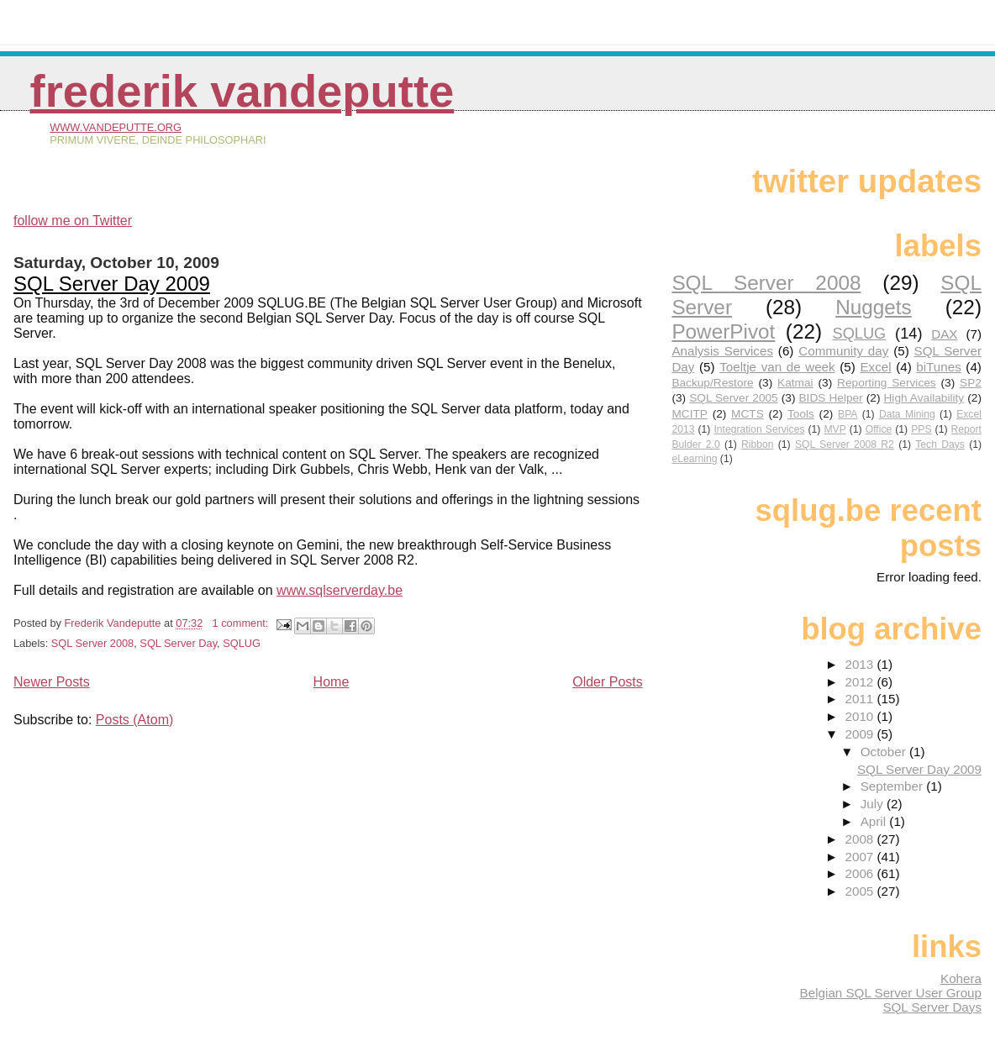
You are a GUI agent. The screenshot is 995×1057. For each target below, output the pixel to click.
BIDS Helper (830, 398)
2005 (861, 891)
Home (331, 682)
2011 (861, 699)
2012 (861, 682)
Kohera (961, 978)
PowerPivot (723, 331)
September (894, 786)
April (875, 821)
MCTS (747, 414)
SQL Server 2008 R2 (844, 444)
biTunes (938, 367)
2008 (861, 839)
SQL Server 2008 (92, 643)
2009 (861, 734)
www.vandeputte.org (116, 127)
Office (879, 429)
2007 (861, 856)
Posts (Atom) (134, 720)
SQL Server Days (932, 1007)
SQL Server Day (178, 643)
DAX (944, 334)
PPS (921, 429)
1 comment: (242, 623)
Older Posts (607, 682)
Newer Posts (51, 682)
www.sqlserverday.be (339, 590)
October (885, 751)
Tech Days (940, 444)
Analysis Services (722, 351)
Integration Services (758, 429)
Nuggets (873, 307)
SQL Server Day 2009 (111, 283)
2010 (861, 716)
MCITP (689, 414)
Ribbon (757, 444)
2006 (861, 873)
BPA (847, 414)
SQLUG (242, 643)
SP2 (971, 382)
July (874, 804)
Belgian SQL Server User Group (891, 993)
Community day (843, 351)
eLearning (694, 459)
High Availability (923, 398)
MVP (834, 429)
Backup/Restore (712, 382)
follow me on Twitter (72, 220)
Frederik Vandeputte (242, 91)
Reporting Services (886, 382)
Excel (875, 367)
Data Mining (907, 414)
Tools (800, 414)
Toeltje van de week (777, 367)
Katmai (795, 382)
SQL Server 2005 (733, 398)
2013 (861, 664)
